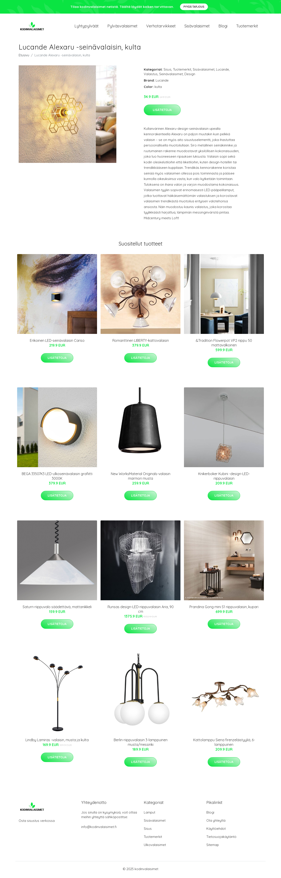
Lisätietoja (162, 111)
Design (189, 75)
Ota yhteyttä (215, 822)
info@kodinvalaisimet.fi (99, 828)
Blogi (222, 26)
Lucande (222, 71)
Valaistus (151, 75)
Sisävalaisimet (197, 26)
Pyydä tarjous (194, 6)
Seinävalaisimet (171, 75)
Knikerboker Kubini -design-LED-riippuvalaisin (224, 477)
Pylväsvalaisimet (122, 26)
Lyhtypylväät (86, 26)
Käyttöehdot (216, 830)
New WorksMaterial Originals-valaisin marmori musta (140, 477)
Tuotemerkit (247, 26)
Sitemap (212, 846)
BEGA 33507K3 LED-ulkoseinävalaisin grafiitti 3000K (57, 477)
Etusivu (24, 57)
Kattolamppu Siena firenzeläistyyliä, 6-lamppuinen (224, 743)
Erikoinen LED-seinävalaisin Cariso (57, 342)
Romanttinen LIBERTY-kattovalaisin (140, 342)
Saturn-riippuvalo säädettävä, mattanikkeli (57, 608)
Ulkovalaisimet (155, 846)
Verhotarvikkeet (161, 26)
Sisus (167, 71)
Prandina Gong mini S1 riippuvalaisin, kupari (223, 608)
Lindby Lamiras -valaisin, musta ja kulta (57, 741)
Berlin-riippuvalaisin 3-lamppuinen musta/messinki (141, 743)
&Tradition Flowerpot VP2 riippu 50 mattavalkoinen (224, 344)
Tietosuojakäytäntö (221, 838)
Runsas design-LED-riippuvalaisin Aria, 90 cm (141, 610)
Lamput (149, 814)
